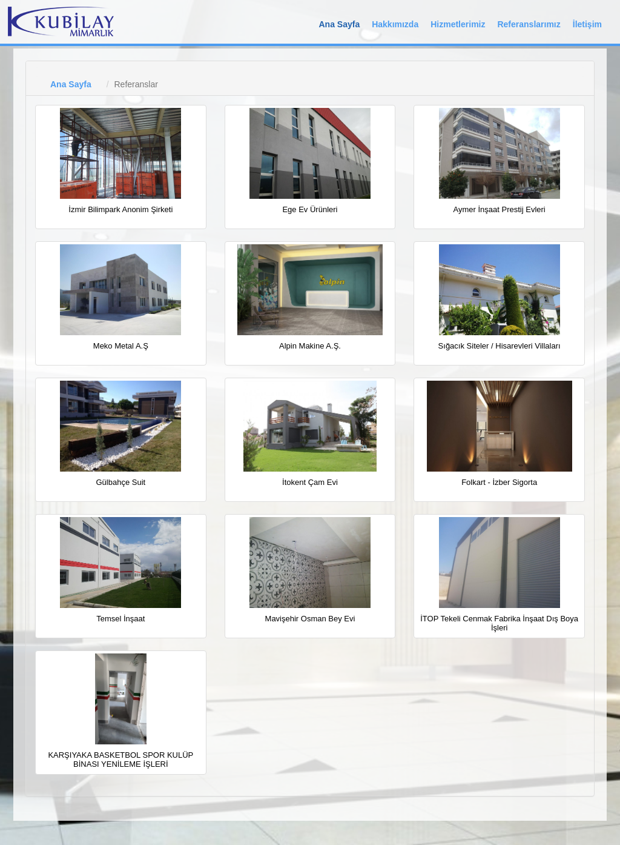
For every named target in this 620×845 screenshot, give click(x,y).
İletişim (587, 24)
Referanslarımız (528, 24)
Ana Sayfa (339, 24)
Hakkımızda (395, 24)
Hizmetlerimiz (457, 24)
